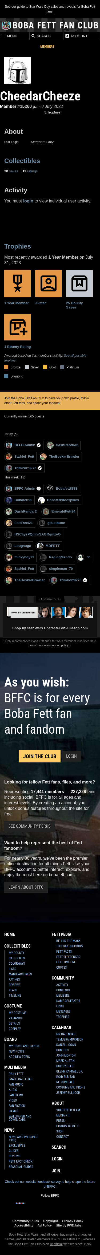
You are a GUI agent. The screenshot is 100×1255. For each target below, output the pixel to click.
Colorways (17, 963)
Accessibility (23, 1225)
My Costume (17, 1013)
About (58, 1103)
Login (71, 756)
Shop (59, 1131)
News (9, 1130)
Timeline (15, 995)
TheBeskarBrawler (59, 456)
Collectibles (22, 160)
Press (60, 1121)
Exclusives (17, 1145)
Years (13, 990)
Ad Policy (45, 1225)
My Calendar (65, 1034)
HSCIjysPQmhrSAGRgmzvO (33, 534)
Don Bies (62, 1050)
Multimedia (15, 1067)
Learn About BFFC (26, 887)
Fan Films (16, 1095)
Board (10, 1039)
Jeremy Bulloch (68, 1093)
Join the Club (39, 756)
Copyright (50, 1220)
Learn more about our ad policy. (49, 645)
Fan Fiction (17, 1106)
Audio (13, 1090)
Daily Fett (16, 1074)
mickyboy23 (20, 557)
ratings (30, 171)
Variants (15, 1018)
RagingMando (56, 557)
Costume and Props (70, 1087)
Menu (9, 36)
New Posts (16, 1051)
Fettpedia (61, 934)
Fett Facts (64, 951)
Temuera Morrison (69, 1039)
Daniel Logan (66, 1045)
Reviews (14, 985)
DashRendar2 (62, 445)
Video (13, 1100)
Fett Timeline (66, 962)
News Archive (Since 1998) (23, 1138)
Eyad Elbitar (65, 1077)
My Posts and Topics (24, 1046)
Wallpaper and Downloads (20, 1118)
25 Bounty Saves (79, 289)
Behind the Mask (68, 941)
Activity (62, 985)
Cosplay (15, 1029)
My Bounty (16, 953)
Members (47, 46)
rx (84, 557)
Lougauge (18, 546)
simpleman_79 (56, 569)
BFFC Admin (23, 445)
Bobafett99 (19, 500)
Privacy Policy (72, 1220)
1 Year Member (17, 287)
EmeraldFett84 (59, 511)
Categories (17, 958)
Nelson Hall (65, 1082)
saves (11, 171)
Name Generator (68, 1001)
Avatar (48, 287)
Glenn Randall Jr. (69, 1071)
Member (8, 106)
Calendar (61, 1027)
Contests (63, 990)
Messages (63, 1011)
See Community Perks (29, 826)
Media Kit (63, 1115)
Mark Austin (65, 1061)
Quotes (61, 967)
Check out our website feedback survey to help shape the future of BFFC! (50, 1184)
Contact (62, 1137)
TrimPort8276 (24, 468)
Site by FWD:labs (68, 1225)
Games (13, 1111)
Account (76, 36)
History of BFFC (67, 1126)
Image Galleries (20, 1079)
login (28, 201)
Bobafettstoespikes (58, 500)
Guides (13, 1151)
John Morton (65, 1055)
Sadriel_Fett (20, 456)
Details (14, 1023)
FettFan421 (19, 523)
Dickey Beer (64, 1066)
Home (9, 934)
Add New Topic (19, 1057)
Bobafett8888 (62, 488)
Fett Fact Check (21, 1161)
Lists (12, 969)
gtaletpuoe (52, 523)
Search (41, 36)
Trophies (53, 112)
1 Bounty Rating (17, 331)
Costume (13, 1006)
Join (56, 1170)
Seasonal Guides (21, 1167)
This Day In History (69, 946)
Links (60, 1006)
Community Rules (26, 1220)
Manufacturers (20, 974)
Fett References (68, 957)
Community (63, 978)
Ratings (14, 979)
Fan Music (16, 1084)
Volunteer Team (68, 1110)
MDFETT (48, 546)
